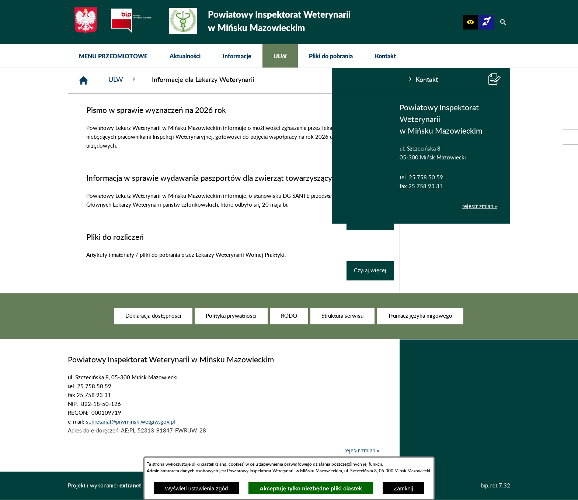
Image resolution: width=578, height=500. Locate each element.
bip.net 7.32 (495, 486)
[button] (470, 22)
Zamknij (403, 488)
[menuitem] (113, 56)
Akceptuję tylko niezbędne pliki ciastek (311, 488)
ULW (233, 79)
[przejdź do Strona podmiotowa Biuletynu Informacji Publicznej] (570, 137)
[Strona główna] (194, 80)
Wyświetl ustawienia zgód (196, 488)
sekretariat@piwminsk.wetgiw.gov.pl (130, 433)
